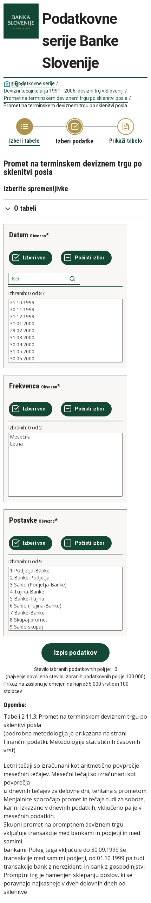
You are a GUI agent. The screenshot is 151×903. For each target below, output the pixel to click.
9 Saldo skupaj (65, 626)
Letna (65, 443)
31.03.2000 (65, 337)
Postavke (23, 520)
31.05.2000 (65, 351)
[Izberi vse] (30, 258)
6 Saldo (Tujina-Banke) (65, 605)
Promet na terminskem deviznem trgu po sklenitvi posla (65, 98)
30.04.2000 (65, 344)
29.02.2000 (65, 330)
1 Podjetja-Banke (65, 570)
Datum (18, 235)
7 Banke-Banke (65, 612)
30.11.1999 (65, 309)
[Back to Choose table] (24, 131)
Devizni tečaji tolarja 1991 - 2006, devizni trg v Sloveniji (64, 91)
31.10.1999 (65, 302)
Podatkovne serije (35, 83)
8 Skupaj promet (65, 619)
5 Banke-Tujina (65, 598)
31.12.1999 (65, 316)
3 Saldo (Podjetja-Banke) (65, 584)
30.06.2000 (65, 358)
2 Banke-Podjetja (65, 577)
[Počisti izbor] (86, 258)
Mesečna (65, 436)
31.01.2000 (65, 323)
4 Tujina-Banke (65, 591)
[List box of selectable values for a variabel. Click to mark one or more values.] (65, 330)
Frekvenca (24, 386)
